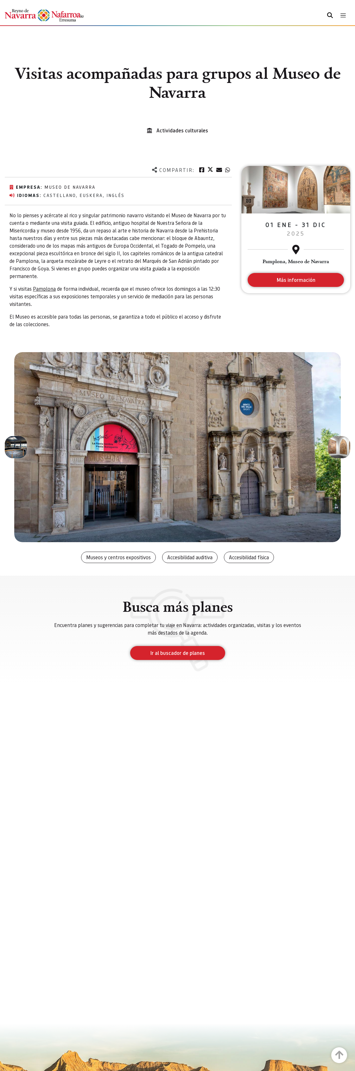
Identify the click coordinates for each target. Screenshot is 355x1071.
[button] (16, 447)
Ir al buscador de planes (177, 653)
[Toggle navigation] (343, 15)
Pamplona (44, 288)
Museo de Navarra (69, 187)
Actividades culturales (182, 130)
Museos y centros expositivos (118, 557)
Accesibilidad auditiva (189, 557)
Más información (295, 279)
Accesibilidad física (249, 557)
